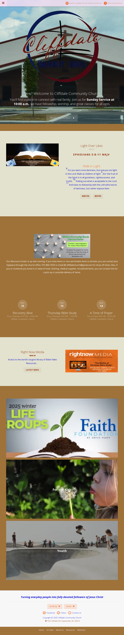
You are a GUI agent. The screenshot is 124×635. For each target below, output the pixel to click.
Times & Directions (113, 3)
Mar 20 (32, 355)
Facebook (49, 612)
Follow (61, 612)
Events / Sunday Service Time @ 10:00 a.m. (84, 3)
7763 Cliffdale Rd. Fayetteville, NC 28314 (63, 621)
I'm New (49, 630)
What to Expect (60, 118)
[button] (91, 161)
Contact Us (74, 612)
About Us (60, 630)
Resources (70, 630)
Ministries (81, 630)
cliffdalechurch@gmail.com (79, 265)
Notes (98, 196)
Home (70, 606)
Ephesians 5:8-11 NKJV (91, 154)
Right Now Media (32, 352)
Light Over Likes (92, 145)
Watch (85, 196)
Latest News (32, 370)
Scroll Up (54, 606)
